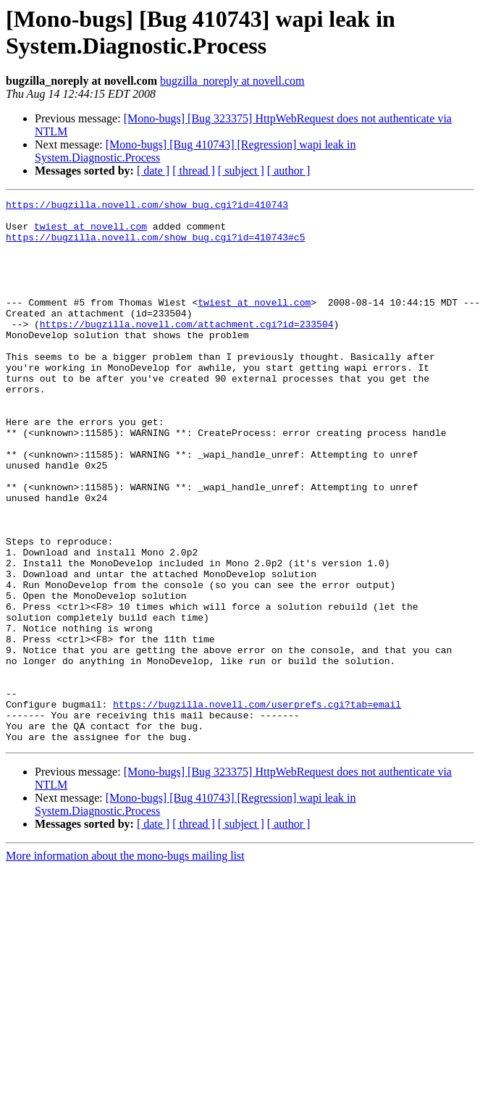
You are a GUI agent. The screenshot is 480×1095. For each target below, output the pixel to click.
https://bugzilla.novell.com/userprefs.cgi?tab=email (257, 806)
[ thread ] (193, 170)
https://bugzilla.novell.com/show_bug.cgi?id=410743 (147, 206)
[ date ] (153, 170)
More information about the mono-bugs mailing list (125, 964)
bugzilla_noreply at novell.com (232, 81)
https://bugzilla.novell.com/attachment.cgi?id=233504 (187, 349)
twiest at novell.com (90, 232)
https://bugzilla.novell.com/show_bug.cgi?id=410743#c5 (155, 245)
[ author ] (289, 170)
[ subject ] (241, 170)
